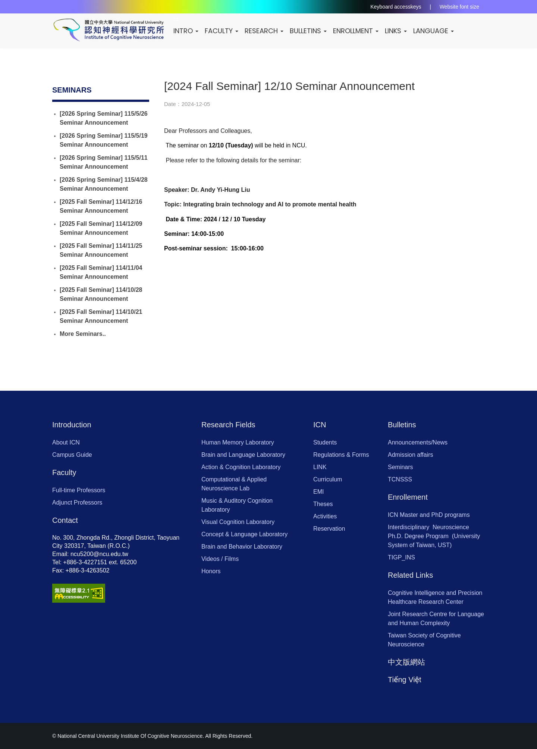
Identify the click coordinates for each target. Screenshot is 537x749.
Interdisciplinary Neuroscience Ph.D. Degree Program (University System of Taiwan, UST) (434, 536)
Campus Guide (72, 455)
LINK (320, 467)
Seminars (400, 467)
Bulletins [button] (310, 30)
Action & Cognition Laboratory (241, 467)
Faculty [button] (224, 30)
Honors (211, 571)
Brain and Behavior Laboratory (241, 546)
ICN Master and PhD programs (429, 515)
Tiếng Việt (404, 679)
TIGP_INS (401, 557)
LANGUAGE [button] (435, 30)
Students (325, 442)
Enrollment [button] (358, 30)
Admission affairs (410, 455)
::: (95, 90)
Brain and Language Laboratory (243, 455)
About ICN (66, 442)
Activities (325, 516)
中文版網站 (406, 662)
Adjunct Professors (77, 502)
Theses (323, 504)
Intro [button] (188, 30)
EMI (318, 492)
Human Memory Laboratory (237, 442)
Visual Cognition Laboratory (237, 522)
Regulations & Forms (341, 455)
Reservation (329, 528)
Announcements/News (418, 442)
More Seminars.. (83, 334)
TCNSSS (400, 479)
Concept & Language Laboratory (244, 534)
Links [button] (398, 30)
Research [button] (266, 30)
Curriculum (327, 479)
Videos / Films (220, 559)
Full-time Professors (78, 490)
